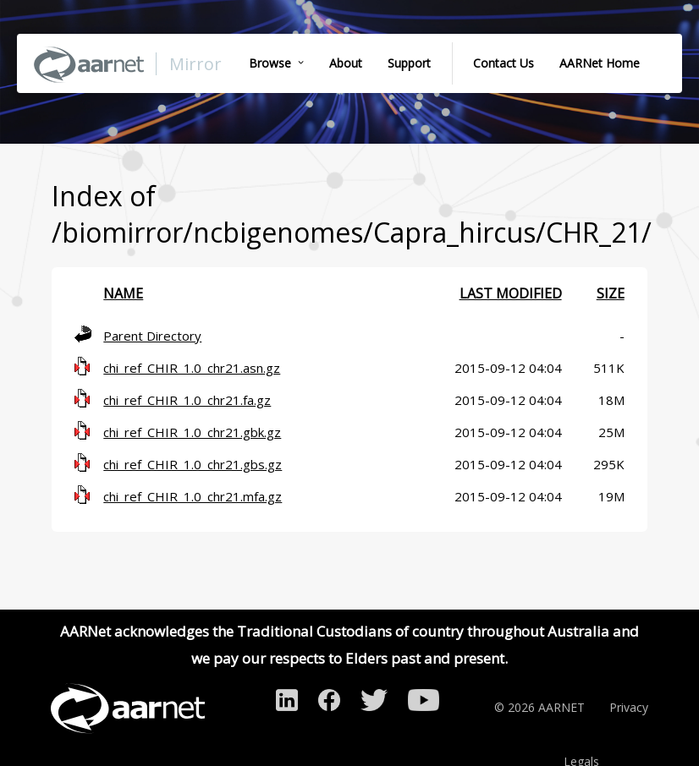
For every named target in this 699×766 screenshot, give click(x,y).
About (345, 63)
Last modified (511, 293)
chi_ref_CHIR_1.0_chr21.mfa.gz (192, 496)
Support (409, 63)
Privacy (628, 707)
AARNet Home (599, 63)
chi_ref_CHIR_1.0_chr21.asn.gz (191, 367)
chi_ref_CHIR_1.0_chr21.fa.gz (187, 399)
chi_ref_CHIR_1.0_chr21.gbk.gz (192, 432)
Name (123, 293)
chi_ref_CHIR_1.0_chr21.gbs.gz (192, 464)
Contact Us (503, 63)
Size (611, 293)
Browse (270, 63)
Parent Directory (152, 335)
